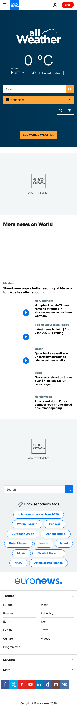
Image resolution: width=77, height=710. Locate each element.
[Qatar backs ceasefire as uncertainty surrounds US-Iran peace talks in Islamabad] (54, 359)
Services (9, 659)
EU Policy (47, 613)
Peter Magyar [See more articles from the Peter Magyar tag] (18, 543)
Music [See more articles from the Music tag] (21, 553)
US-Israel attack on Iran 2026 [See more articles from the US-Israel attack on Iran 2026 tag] (38, 514)
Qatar (39, 348)
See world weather (38, 134)
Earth (6, 621)
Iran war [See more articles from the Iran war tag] (54, 524)
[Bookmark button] (64, 73)
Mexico (8, 283)
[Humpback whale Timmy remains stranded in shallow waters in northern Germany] (54, 311)
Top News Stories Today (52, 324)
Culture (8, 638)
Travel (45, 630)
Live (68, 4)
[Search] (38, 89)
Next (44, 621)
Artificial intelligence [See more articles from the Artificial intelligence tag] (48, 563)
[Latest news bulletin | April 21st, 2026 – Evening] (54, 335)
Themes (8, 595)
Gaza (38, 372)
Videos (45, 638)
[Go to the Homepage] (14, 5)
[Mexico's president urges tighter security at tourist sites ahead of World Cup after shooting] (38, 290)
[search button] (70, 89)
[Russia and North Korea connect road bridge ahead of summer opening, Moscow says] (54, 407)
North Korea (43, 396)
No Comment (44, 300)
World (45, 604)
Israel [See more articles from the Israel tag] (64, 543)
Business (9, 613)
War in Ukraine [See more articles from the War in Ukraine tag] (27, 524)
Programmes (11, 647)
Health (7, 630)
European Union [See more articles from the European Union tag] (23, 534)
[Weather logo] (38, 38)
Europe (8, 604)
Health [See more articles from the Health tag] (43, 543)
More (6, 670)
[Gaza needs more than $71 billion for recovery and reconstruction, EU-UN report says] (54, 383)
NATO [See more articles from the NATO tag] (18, 563)
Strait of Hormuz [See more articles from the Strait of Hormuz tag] (48, 553)
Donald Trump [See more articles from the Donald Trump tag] (55, 534)
